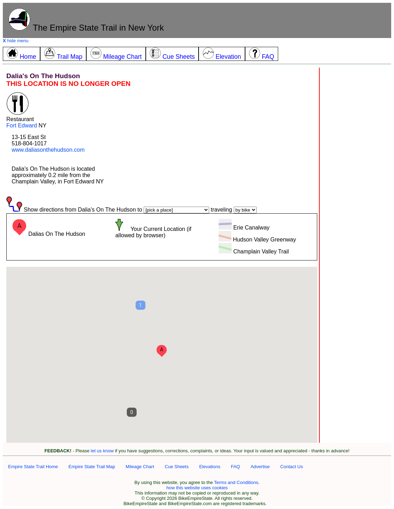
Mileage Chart (140, 466)
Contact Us (291, 466)
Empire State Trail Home (33, 466)
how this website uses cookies (196, 487)
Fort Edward (21, 125)
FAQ (235, 466)
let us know (102, 450)
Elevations (209, 466)
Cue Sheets (177, 466)
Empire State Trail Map (92, 466)
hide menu (16, 40)
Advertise (260, 466)
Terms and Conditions (236, 482)
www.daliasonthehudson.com (48, 150)
